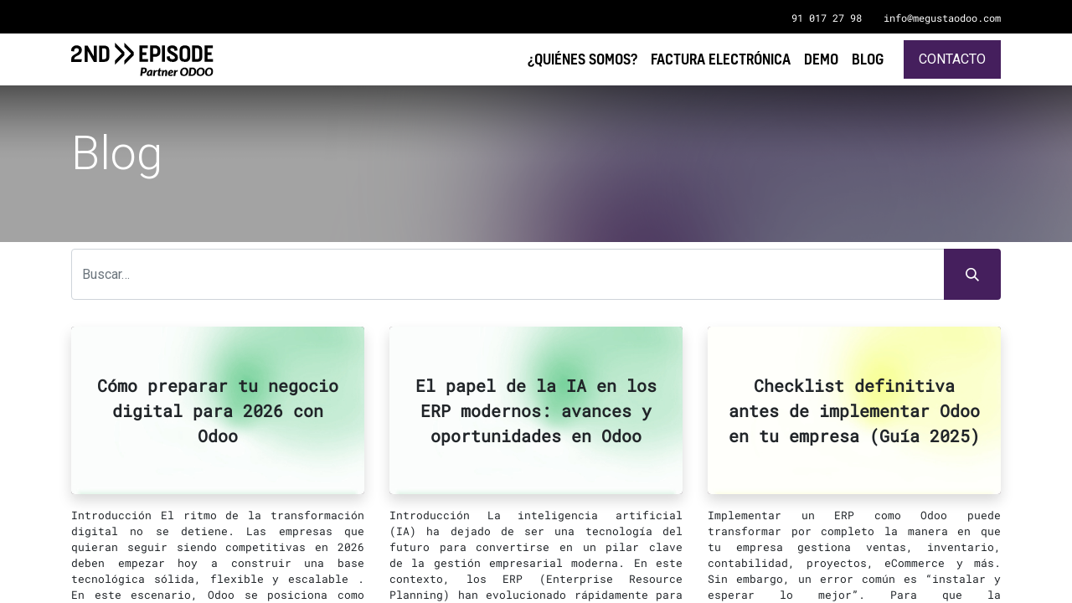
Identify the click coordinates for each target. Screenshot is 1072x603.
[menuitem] (867, 59)
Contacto (952, 59)
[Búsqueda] (972, 275)
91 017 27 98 (826, 17)
